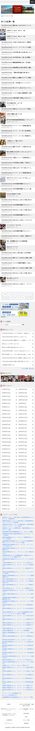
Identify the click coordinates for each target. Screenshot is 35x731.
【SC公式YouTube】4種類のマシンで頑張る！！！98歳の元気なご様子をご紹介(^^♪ (18, 340)
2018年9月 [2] (22, 495)
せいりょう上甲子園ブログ (9, 695)
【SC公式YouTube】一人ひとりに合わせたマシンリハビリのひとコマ (18, 351)
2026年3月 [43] (6, 393)
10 (15, 297)
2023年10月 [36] (6, 442)
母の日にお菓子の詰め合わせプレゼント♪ (13, 347)
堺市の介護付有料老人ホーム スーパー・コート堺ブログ (18, 579)
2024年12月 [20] (6, 417)
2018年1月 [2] (5, 509)
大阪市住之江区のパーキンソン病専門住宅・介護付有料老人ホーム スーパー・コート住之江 (18, 525)
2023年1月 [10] (23, 456)
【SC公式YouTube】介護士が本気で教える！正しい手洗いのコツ (18, 361)
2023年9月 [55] (23, 442)
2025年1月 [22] (23, 414)
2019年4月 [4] (5, 487)
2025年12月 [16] (23, 396)
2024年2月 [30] (6, 435)
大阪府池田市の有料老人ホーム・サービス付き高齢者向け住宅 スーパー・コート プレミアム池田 (18, 541)
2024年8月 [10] (6, 424)
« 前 (5, 294)
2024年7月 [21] (23, 424)
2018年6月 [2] (5, 502)
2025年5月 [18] (23, 407)
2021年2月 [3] (22, 470)
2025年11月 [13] (6, 400)
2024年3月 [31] (23, 431)
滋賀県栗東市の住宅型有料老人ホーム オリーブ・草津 (17, 697)
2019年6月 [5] (5, 484)
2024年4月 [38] (6, 431)
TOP (2, 16)
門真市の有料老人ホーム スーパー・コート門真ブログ (17, 685)
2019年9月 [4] (22, 477)
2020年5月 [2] (22, 473)
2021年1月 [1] (5, 473)
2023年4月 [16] (6, 452)
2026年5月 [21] (6, 389)
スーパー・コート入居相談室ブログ (12, 693)
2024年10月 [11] (6, 421)
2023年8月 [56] (6, 445)
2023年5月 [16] (23, 449)
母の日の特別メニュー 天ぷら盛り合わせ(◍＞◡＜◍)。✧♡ (18, 354)
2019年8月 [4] (5, 480)
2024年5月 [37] (23, 428)
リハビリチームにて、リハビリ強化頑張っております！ (8, 714)
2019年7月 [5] (22, 480)
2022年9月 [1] (22, 463)
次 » (23, 297)
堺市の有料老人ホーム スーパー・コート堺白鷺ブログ (17, 588)
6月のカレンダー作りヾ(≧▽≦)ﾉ (10, 344)
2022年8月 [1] (5, 466)
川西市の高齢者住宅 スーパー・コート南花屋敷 (15, 630)
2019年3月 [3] (22, 487)
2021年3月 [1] (5, 470)
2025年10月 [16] (23, 400)
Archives (26, 713)
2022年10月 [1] (6, 463)
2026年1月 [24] (6, 396)
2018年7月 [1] (22, 498)
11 (18, 297)
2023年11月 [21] (23, 438)
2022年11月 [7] (23, 459)
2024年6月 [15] (6, 428)
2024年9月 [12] (23, 421)
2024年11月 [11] (23, 417)
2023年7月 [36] (23, 445)
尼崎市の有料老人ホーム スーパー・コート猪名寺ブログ (18, 623)
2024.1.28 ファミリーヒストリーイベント (8, 709)
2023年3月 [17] (23, 452)
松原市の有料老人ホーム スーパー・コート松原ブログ (17, 660)
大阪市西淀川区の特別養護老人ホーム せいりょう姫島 (17, 531)
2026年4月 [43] (23, 389)
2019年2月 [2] (5, 491)
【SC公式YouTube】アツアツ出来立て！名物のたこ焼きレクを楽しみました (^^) (18, 333)
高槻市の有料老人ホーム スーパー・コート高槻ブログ (17, 687)
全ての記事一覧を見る (28, 368)
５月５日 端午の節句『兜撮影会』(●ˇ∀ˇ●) (26, 705)
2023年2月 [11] (6, 456)
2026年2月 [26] (23, 393)
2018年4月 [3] (5, 505)
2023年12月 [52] (6, 438)
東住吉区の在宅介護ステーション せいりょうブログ (16, 639)
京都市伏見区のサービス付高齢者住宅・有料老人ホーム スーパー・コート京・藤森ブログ (18, 556)
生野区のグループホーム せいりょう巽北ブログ (15, 665)
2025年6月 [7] (5, 407)
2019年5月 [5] (22, 484)
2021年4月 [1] (22, 466)
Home (8, 704)
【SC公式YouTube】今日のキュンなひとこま (14, 336)
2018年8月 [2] (5, 498)
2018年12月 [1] (6, 495)
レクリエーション (8, 723)
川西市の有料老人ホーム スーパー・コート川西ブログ (17, 628)
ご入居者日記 (8, 720)
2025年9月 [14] (6, 403)
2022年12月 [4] (6, 459)
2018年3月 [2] (22, 505)
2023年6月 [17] (6, 449)
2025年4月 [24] (6, 410)
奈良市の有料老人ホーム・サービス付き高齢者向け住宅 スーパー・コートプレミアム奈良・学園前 (18, 612)
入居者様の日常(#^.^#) (8, 365)
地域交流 (26, 723)
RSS (26, 716)
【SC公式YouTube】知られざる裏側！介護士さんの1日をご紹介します (18, 358)
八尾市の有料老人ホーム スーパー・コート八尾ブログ (17, 562)
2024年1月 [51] (23, 435)
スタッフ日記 (26, 720)
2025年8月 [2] (22, 403)
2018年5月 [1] (22, 502)
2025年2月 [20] (6, 414)
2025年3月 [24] (23, 410)
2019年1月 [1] (22, 491)
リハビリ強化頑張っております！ (26, 709)
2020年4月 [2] (5, 477)
